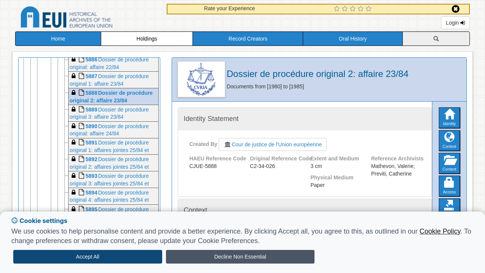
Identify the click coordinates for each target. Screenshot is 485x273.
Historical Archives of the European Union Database (88, 18)
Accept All (87, 257)
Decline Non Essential (240, 257)
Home (58, 39)
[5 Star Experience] (370, 9)
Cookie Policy (439, 231)
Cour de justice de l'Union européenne (273, 144)
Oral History (353, 39)
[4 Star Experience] (362, 9)
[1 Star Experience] (338, 9)
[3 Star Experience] (354, 9)
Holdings (146, 39)
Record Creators (248, 39)
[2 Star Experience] (346, 9)
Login (455, 23)
